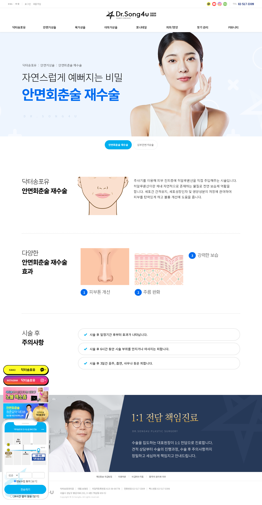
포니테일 (141, 27)
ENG (10, 4)
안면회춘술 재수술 (118, 145)
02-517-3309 (246, 4)
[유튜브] (214, 4)
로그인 (28, 3)
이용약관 (122, 476)
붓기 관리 (202, 27)
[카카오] (209, 4)
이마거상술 (111, 27)
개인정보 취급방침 (104, 476)
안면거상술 (49, 27)
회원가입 (37, 3)
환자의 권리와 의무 (157, 476)
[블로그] (225, 4)
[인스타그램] (220, 4)
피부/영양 (172, 27)
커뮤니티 (233, 27)
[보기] (34, 481)
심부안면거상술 (145, 145)
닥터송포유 (19, 27)
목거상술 (80, 27)
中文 (17, 4)
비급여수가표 (138, 476)
